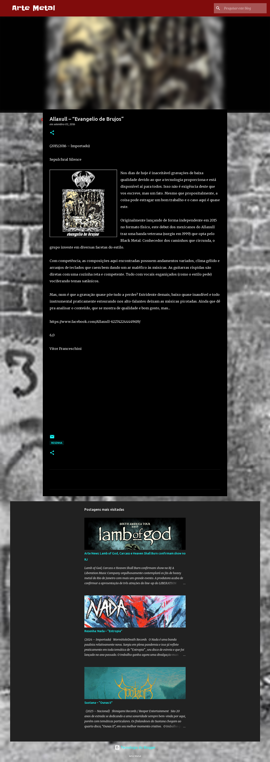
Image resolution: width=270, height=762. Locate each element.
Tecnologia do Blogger (135, 747)
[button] (52, 133)
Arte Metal (33, 8)
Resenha (56, 442)
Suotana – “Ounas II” (98, 702)
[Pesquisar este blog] (244, 8)
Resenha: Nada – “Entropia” (103, 631)
